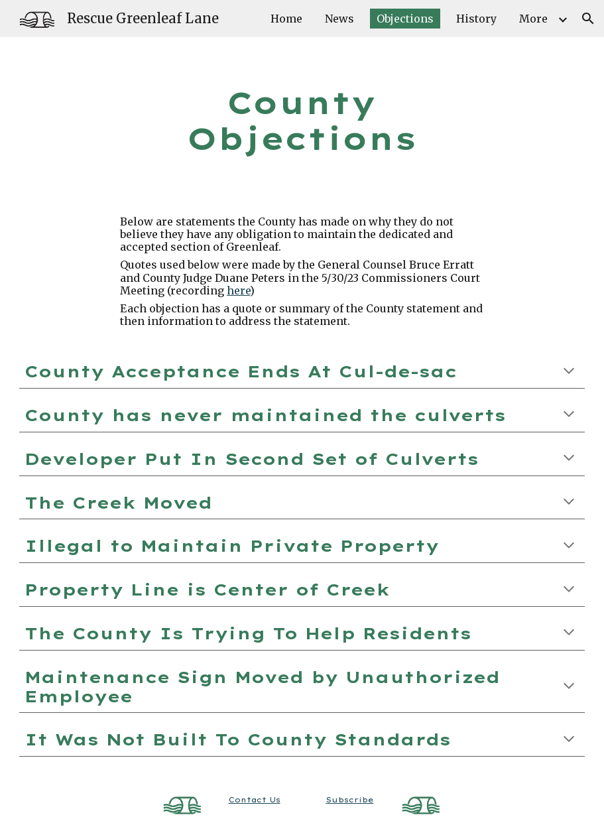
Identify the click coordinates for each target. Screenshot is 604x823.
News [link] (339, 18)
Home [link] (286, 18)
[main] (302, 121)
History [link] (476, 18)
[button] (588, 18)
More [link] (533, 18)
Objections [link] (405, 18)
